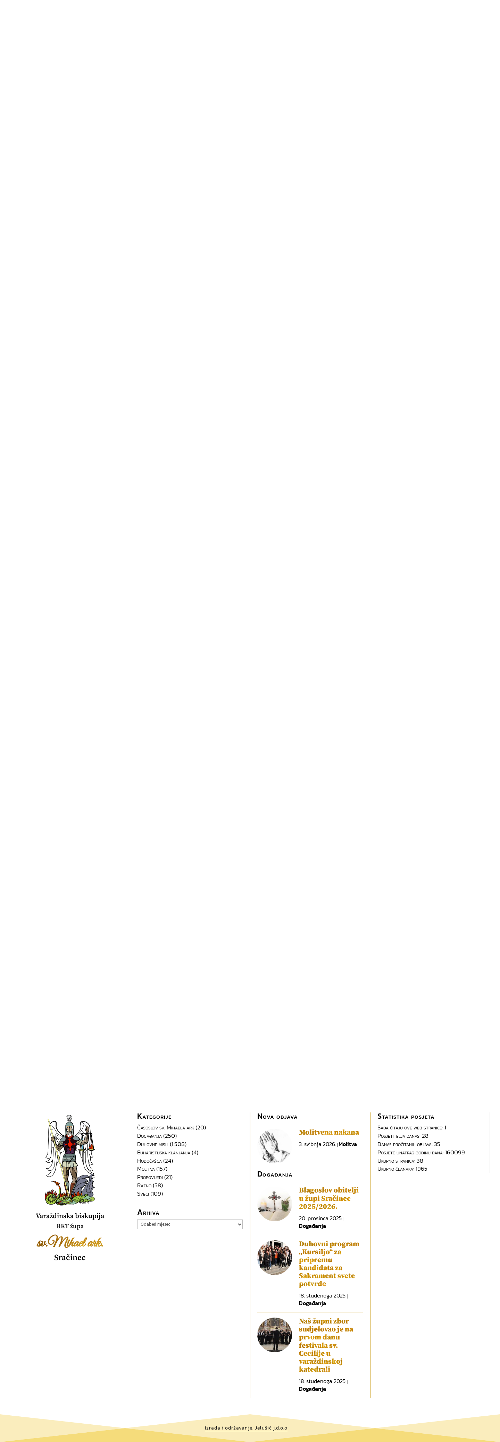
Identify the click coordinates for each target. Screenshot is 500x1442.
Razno (144, 1185)
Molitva (146, 1168)
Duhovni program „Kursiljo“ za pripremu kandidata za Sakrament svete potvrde (329, 1264)
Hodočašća (149, 1160)
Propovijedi (150, 1176)
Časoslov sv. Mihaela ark (165, 1127)
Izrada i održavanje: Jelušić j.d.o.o (246, 1428)
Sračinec (70, 1258)
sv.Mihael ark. (70, 1243)
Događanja (149, 1135)
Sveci (143, 1193)
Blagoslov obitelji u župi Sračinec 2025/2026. (329, 1198)
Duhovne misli (152, 1143)
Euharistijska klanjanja (163, 1152)
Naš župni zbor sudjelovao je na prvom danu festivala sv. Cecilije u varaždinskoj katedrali (326, 1345)
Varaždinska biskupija (70, 1216)
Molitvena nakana (329, 1132)
